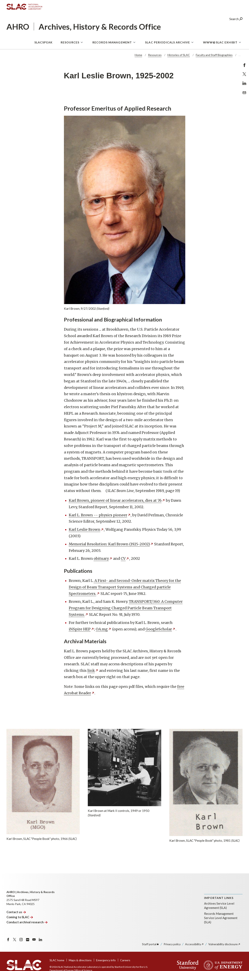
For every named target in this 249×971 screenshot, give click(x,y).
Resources (70, 42)
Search (236, 19)
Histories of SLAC (178, 55)
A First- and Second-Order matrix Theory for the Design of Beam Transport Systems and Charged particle (125, 587)
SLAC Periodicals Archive (167, 42)
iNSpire (81, 629)
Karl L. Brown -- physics (100, 515)
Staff (150, 944)
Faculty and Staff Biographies (214, 55)
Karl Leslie (86, 529)
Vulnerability (224, 944)
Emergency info (106, 960)
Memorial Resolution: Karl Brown (111, 544)
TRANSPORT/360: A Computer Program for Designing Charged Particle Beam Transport (126, 608)
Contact (16, 912)
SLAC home (57, 960)
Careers (125, 960)
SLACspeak (43, 42)
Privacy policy (172, 944)
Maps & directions (80, 960)
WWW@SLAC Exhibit (220, 42)
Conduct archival (27, 922)
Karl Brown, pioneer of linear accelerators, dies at (117, 500)
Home (138, 55)
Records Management (112, 42)
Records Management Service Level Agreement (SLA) (220, 918)
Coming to (19, 917)
